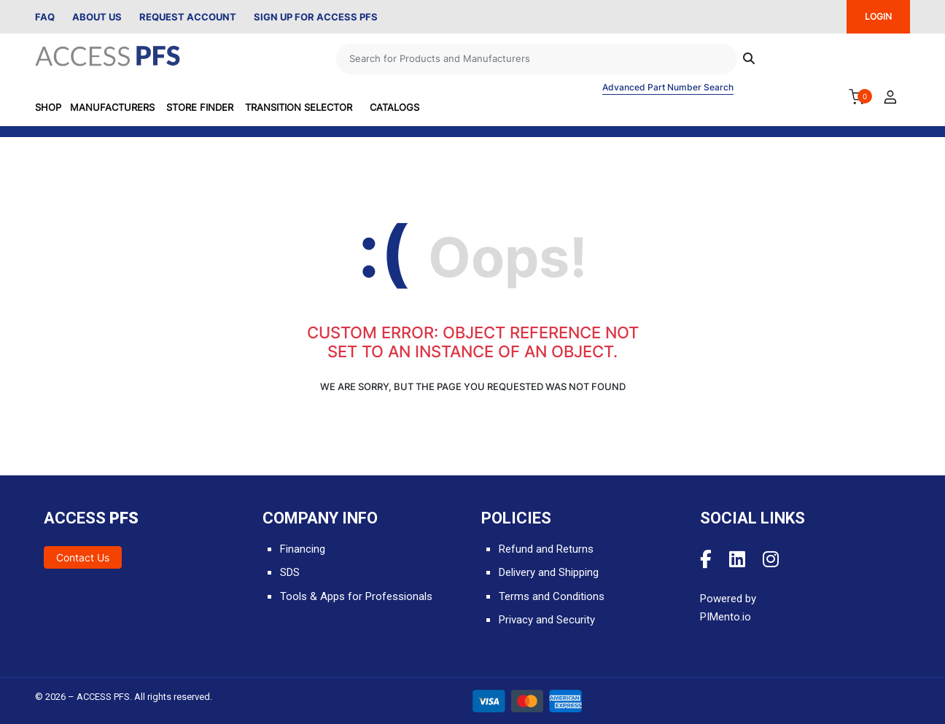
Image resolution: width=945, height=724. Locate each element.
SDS (290, 572)
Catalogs (394, 107)
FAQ (45, 17)
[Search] (536, 59)
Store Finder (199, 107)
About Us (97, 17)
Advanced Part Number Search (668, 87)
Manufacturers (112, 107)
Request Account (187, 17)
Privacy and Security (547, 619)
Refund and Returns (546, 549)
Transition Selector (298, 107)
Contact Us (82, 557)
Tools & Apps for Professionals (356, 596)
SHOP (48, 107)
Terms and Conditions (551, 596)
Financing (302, 549)
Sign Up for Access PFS (316, 17)
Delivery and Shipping (549, 572)
